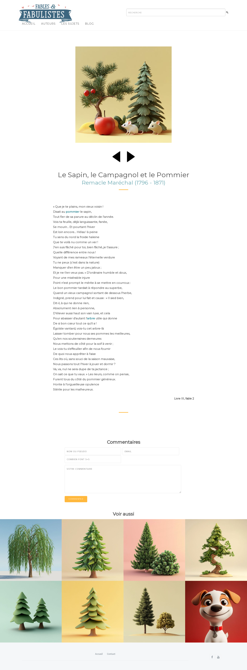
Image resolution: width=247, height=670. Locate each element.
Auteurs (48, 23)
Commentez (76, 499)
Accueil (29, 23)
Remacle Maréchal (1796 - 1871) (123, 182)
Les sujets (70, 23)
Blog (89, 23)
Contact (111, 654)
